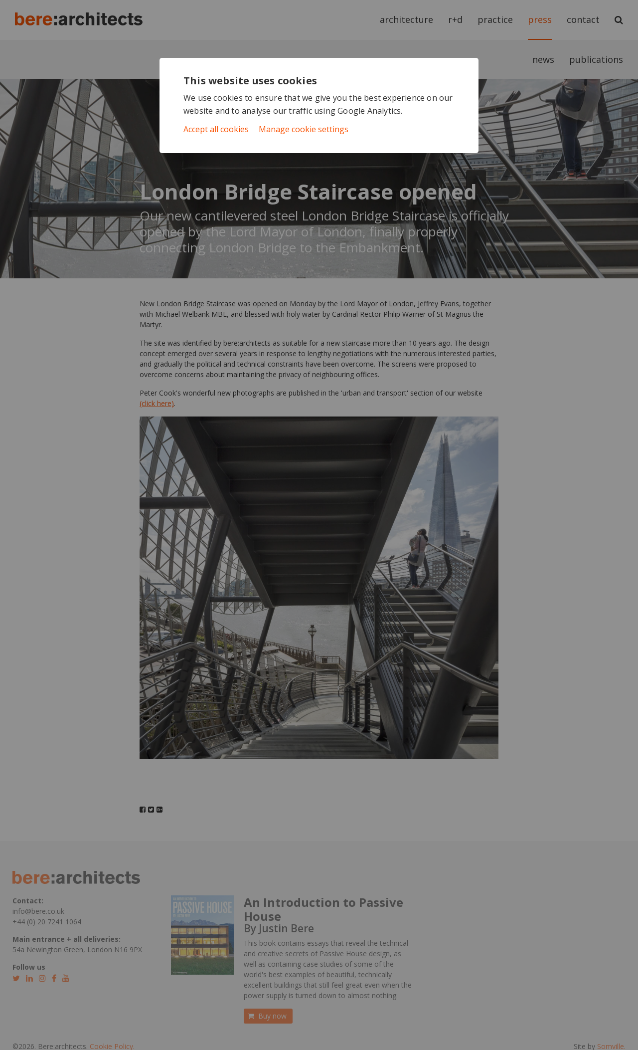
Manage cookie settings (303, 129)
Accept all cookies (216, 129)
